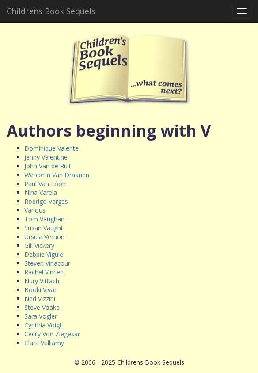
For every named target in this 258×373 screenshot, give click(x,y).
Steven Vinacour (47, 263)
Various (35, 210)
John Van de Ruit (47, 166)
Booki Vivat (40, 289)
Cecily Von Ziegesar (52, 334)
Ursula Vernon (44, 236)
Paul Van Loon (45, 183)
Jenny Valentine (46, 157)
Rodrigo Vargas (46, 201)
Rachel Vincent (45, 272)
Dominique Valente (51, 148)
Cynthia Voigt (43, 325)
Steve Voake (42, 307)
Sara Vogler (40, 316)
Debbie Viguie (43, 254)
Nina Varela (40, 192)
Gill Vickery (39, 245)
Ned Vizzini (39, 298)
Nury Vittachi (42, 281)
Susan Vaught (43, 228)
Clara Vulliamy (44, 343)
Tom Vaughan (44, 219)
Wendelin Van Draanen (56, 175)
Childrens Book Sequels (51, 11)
